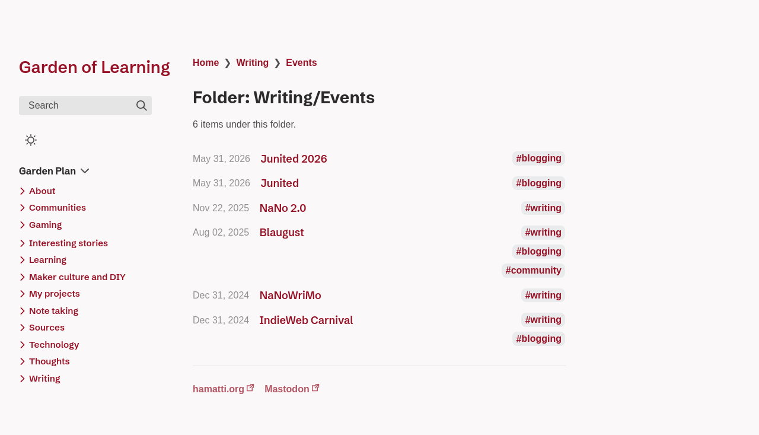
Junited (280, 183)
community (536, 270)
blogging (541, 159)
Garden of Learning (94, 67)
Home (206, 63)
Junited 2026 (294, 159)
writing (546, 208)
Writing (252, 63)
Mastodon (287, 389)
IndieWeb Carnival (306, 320)
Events (301, 63)
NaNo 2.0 (283, 208)
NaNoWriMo (290, 295)
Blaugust (282, 232)
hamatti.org (218, 389)
